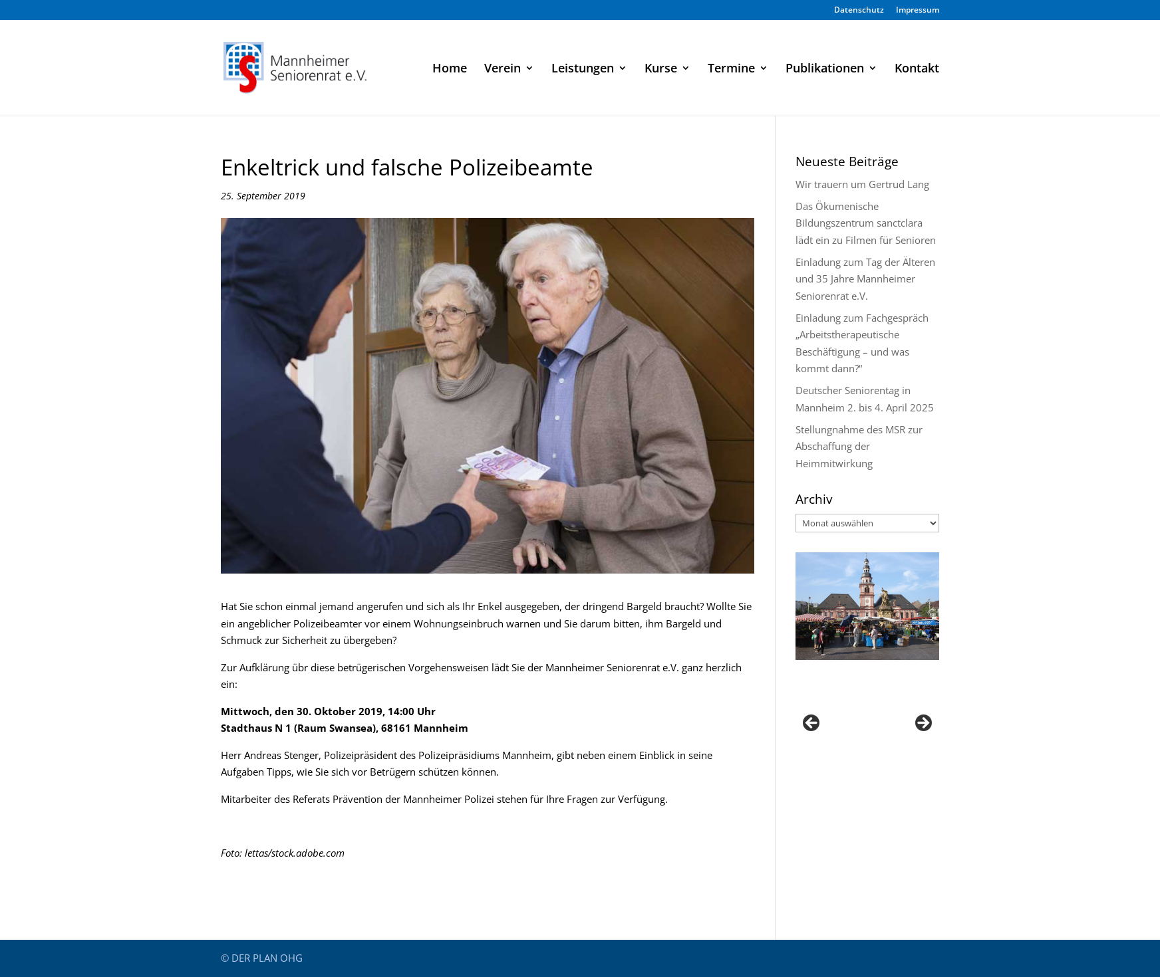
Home (449, 69)
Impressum (917, 10)
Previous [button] (812, 724)
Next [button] (923, 724)
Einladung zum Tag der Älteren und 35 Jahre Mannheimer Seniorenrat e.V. (865, 278)
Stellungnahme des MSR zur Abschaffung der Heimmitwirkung (859, 446)
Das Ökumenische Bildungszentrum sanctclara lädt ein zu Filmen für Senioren (866, 223)
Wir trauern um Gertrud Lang (862, 184)
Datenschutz (859, 10)
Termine (731, 69)
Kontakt (917, 69)
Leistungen (582, 69)
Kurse (661, 69)
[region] (867, 726)
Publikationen (825, 69)
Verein (502, 69)
